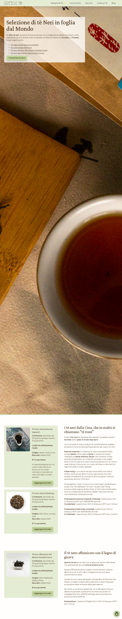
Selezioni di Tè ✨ (58, 3)
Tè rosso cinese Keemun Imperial (24, 45)
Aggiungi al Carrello (42, 483)
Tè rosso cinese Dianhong (21, 48)
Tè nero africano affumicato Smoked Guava (29, 50)
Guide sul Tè (102, 3)
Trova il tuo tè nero (16, 58)
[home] (13, 3)
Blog (114, 3)
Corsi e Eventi (75, 3)
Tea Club (89, 3)
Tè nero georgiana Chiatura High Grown (27, 53)
